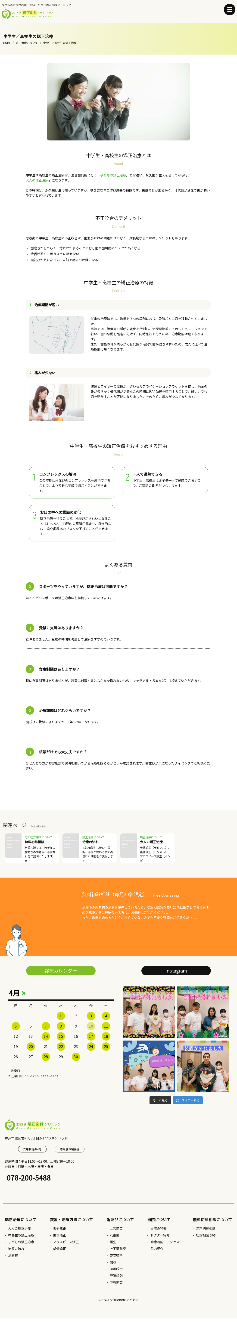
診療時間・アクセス (164, 1242)
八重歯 (114, 1235)
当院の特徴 (158, 1228)
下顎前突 (116, 1282)
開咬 (113, 1262)
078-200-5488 (29, 1177)
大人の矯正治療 (37, 180)
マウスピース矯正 (66, 1242)
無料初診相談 (205, 1228)
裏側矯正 (59, 1235)
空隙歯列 (116, 1275)
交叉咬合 (116, 1255)
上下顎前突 (118, 1248)
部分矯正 (59, 1248)
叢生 (113, 1242)
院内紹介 (156, 1248)
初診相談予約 (205, 1235)
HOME (7, 43)
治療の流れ (16, 1248)
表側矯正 (59, 1228)
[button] (229, 9)
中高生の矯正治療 (21, 1235)
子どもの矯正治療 (113, 175)
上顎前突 (116, 1228)
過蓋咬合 (116, 1268)
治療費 (13, 1255)
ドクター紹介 (160, 1235)
